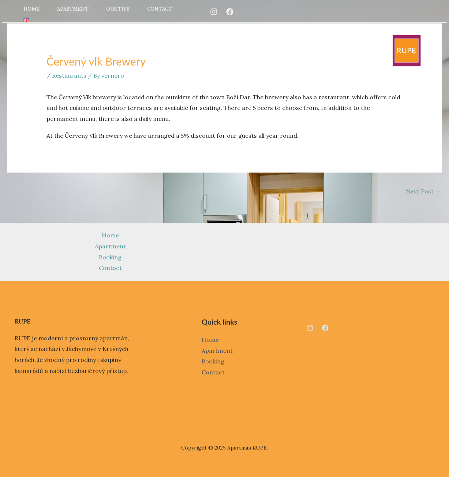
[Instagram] (213, 11)
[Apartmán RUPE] (407, 49)
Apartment (73, 9)
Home (31, 9)
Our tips (118, 9)
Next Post (423, 191)
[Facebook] (229, 11)
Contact (159, 9)
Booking (110, 257)
